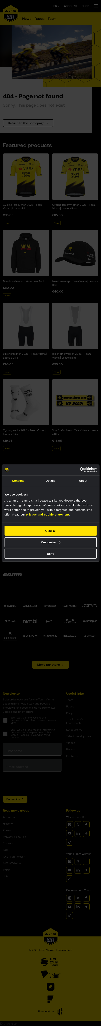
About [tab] (83, 480)
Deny (50, 553)
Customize (50, 542)
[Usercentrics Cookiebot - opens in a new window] (80, 469)
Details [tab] (50, 480)
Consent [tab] (18, 480)
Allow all (50, 530)
